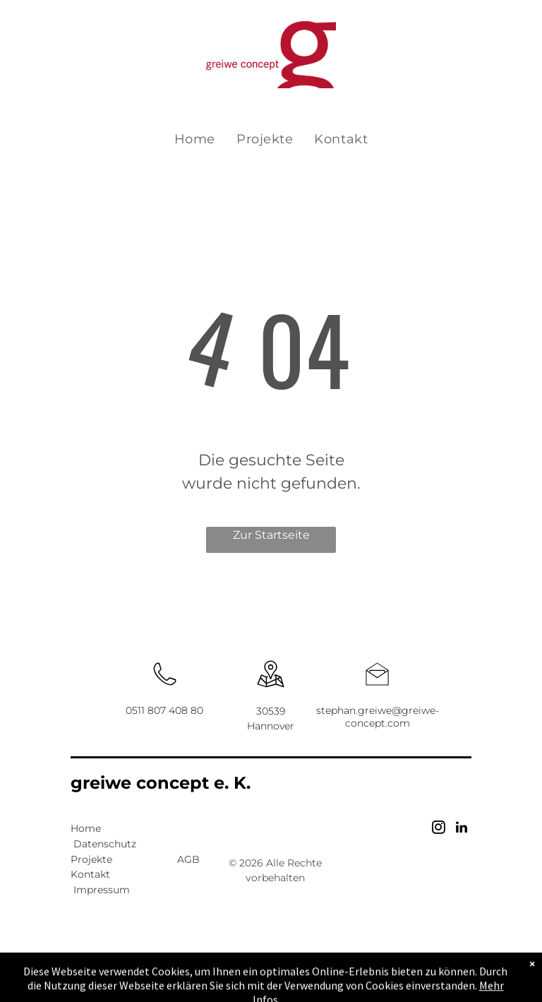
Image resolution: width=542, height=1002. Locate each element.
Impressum (101, 889)
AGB (188, 859)
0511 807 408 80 (164, 710)
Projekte (91, 859)
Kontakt (90, 874)
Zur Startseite (271, 535)
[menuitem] (195, 139)
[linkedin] (461, 829)
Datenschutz (104, 843)
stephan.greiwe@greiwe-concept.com (377, 716)
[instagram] (439, 829)
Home (86, 828)
